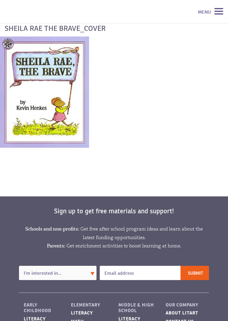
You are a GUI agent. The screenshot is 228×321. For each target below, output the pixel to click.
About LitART (182, 313)
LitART (34, 11)
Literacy (82, 313)
